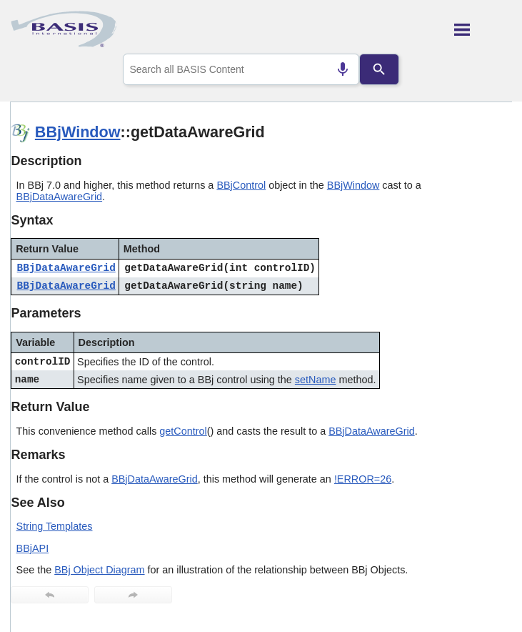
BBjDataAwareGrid (59, 196)
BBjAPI (32, 548)
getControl (182, 431)
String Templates (54, 526)
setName (315, 379)
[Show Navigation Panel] (483, 29)
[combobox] (241, 69)
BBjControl (241, 185)
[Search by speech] (343, 69)
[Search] (379, 69)
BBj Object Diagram (99, 570)
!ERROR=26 (362, 479)
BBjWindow (78, 132)
